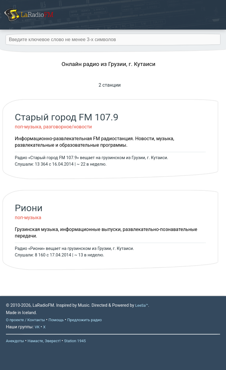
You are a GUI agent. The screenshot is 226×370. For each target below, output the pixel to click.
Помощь (56, 320)
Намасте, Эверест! (44, 341)
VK (37, 327)
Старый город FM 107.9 (66, 117)
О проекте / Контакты (25, 320)
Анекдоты (15, 341)
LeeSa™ (141, 305)
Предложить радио (84, 320)
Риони (29, 208)
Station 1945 (75, 341)
